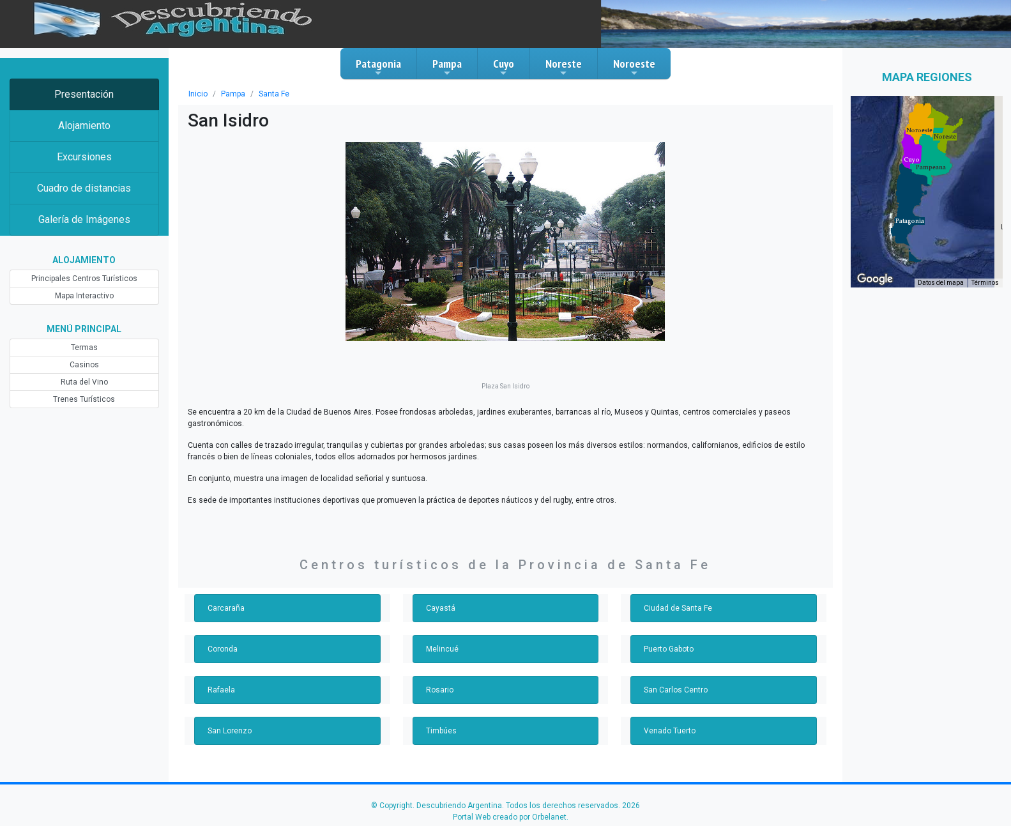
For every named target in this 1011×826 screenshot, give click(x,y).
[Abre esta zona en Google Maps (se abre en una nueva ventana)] (875, 279)
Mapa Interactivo (84, 295)
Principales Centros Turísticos (84, 278)
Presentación (84, 94)
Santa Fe (274, 93)
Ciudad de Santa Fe (678, 608)
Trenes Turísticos (84, 399)
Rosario (439, 689)
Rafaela (221, 689)
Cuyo (503, 67)
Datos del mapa (941, 282)
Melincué (442, 649)
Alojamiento (84, 125)
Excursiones (84, 157)
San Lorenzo (230, 730)
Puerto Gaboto (669, 649)
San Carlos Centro (676, 689)
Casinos (84, 364)
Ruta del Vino (84, 382)
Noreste (563, 67)
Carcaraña (226, 608)
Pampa (447, 67)
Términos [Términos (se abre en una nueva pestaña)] (985, 282)
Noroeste (634, 67)
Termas (84, 347)
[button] (910, 221)
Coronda (223, 649)
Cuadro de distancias (84, 188)
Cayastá (440, 608)
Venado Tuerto (670, 730)
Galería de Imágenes (84, 219)
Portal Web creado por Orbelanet (509, 817)
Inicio (198, 93)
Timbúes (441, 730)
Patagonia (378, 67)
